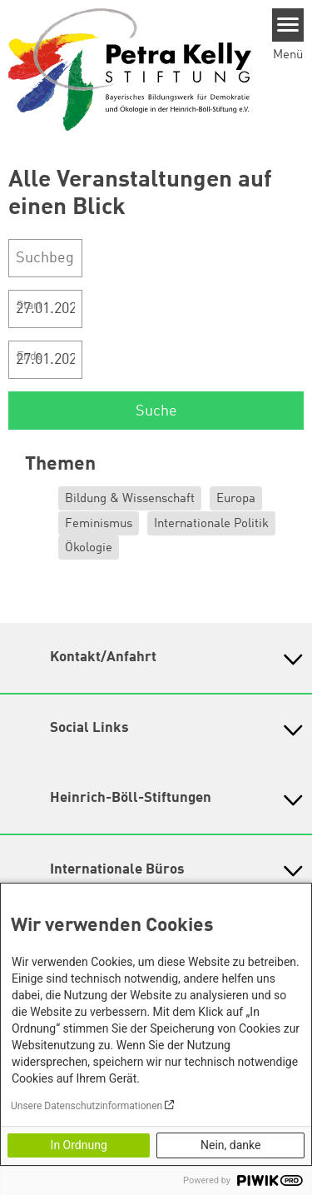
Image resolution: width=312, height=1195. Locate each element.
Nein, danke (230, 1145)
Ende (29, 356)
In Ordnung (79, 1145)
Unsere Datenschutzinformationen (86, 1106)
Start (29, 305)
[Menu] (288, 25)
